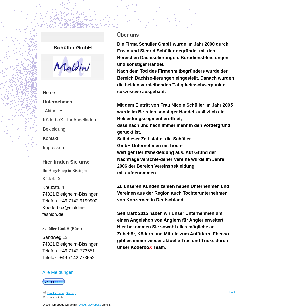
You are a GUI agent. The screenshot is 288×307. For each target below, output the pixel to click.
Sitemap (71, 293)
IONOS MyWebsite (89, 304)
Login (232, 292)
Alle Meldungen (58, 272)
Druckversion (53, 293)
